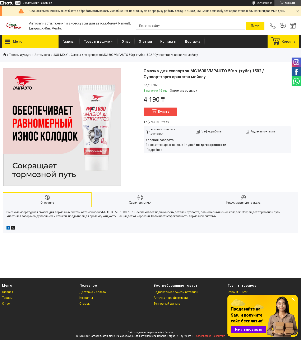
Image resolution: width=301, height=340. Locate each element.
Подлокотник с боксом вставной (176, 292)
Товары (7, 297)
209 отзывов (264, 2)
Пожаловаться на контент (209, 336)
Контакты (168, 42)
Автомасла (42, 54)
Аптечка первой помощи (171, 297)
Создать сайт (31, 2)
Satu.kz (169, 332)
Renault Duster (237, 292)
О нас (126, 42)
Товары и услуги (97, 42)
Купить (163, 112)
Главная (69, 42)
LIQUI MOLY (60, 54)
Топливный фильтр (167, 303)
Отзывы (145, 42)
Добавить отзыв (283, 26)
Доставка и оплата (92, 292)
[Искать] (255, 26)
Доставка (192, 42)
